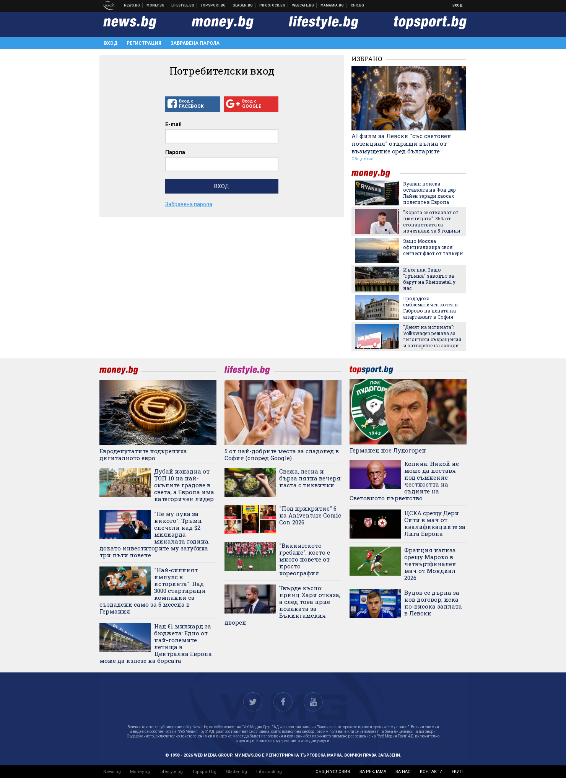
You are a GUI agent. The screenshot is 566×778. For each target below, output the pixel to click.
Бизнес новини (155, 5)
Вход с (193, 104)
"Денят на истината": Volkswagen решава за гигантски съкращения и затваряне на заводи (432, 336)
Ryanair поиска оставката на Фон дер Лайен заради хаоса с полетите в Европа (429, 193)
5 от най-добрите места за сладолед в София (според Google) (281, 454)
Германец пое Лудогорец (388, 450)
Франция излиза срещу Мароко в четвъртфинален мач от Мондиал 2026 (430, 564)
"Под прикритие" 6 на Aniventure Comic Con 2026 (310, 515)
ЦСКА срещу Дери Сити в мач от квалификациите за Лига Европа (434, 523)
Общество (362, 158)
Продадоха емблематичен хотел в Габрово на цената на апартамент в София (430, 307)
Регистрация (144, 43)
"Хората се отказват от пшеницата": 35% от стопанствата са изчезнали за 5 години (431, 221)
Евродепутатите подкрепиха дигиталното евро (143, 454)
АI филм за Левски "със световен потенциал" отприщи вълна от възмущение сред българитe (401, 143)
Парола (175, 152)
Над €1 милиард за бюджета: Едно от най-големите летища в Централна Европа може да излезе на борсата (155, 643)
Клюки (183, 5)
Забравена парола (195, 43)
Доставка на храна (242, 5)
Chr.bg (357, 5)
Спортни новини (213, 5)
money (375, 173)
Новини (132, 5)
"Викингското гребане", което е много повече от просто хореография (304, 559)
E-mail (173, 124)
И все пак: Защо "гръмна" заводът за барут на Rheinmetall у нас (429, 279)
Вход (457, 5)
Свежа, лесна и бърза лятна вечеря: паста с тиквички (310, 478)
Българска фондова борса (272, 5)
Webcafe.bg (303, 5)
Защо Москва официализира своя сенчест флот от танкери (433, 247)
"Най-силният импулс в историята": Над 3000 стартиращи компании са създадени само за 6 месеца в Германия (152, 590)
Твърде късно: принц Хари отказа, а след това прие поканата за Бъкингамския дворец (282, 605)
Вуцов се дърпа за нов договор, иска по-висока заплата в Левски (433, 603)
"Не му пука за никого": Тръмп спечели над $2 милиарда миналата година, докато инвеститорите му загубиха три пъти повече (154, 534)
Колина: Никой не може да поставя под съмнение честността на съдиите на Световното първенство (404, 480)
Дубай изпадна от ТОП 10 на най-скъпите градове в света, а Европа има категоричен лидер (184, 485)
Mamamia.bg (332, 5)
